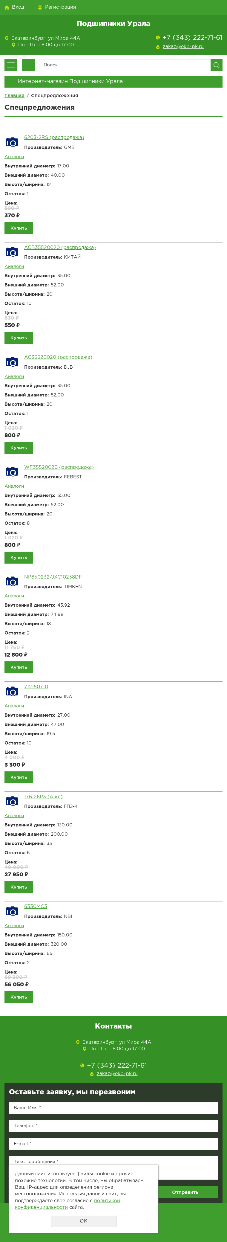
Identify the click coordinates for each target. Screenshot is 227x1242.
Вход (18, 7)
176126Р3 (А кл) (43, 797)
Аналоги (14, 157)
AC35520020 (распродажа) (58, 357)
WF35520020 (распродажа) (59, 467)
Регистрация (60, 7)
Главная (14, 95)
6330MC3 (35, 906)
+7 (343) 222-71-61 (192, 38)
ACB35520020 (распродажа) (60, 247)
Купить (18, 228)
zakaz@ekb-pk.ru (183, 47)
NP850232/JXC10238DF (53, 577)
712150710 (36, 687)
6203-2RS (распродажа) (54, 137)
